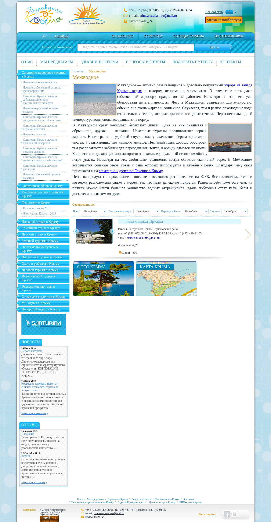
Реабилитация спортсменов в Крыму (43, 194)
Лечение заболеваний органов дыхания (42, 176)
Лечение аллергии (34, 134)
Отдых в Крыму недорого (131, 502)
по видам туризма (189, 36)
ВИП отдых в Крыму (190, 502)
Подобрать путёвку (193, 62)
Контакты (230, 62)
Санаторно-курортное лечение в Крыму (43, 74)
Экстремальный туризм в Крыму (40, 249)
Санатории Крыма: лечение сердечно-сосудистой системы (42, 118)
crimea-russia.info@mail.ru (158, 15)
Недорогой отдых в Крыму (41, 309)
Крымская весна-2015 (36, 208)
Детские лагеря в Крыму (162, 502)
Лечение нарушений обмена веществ (40, 110)
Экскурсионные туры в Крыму (38, 288)
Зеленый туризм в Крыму (40, 240)
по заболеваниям (229, 36)
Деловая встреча (31, 351)
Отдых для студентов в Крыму (44, 296)
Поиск (61, 36)
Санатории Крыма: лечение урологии (40, 167)
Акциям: (215, 211)
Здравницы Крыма (100, 62)
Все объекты (214, 12)
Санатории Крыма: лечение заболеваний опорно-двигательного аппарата (40, 100)
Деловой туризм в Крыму (40, 270)
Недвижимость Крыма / (169, 499)
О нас (27, 62)
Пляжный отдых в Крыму (40, 221)
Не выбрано (90, 211)
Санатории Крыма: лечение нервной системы (40, 127)
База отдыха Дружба (144, 221)
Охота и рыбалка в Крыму (40, 263)
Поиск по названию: (57, 47)
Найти (214, 47)
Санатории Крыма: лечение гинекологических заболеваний (42, 158)
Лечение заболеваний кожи (40, 82)
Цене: (76, 211)
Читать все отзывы (33, 482)
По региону (153, 36)
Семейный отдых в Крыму (41, 228)
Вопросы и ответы (145, 62)
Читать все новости (33, 413)
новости (30, 342)
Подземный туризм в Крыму (42, 257)
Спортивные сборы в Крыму (42, 186)
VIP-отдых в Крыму (36, 303)
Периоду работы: (171, 211)
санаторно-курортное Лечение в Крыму (130, 171)
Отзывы (29, 425)
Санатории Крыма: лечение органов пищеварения (40, 141)
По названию (123, 36)
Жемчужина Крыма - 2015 (39, 213)
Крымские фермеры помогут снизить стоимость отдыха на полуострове (39, 387)
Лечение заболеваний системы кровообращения (42, 89)
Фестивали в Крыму (36, 202)
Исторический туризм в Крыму (39, 278)
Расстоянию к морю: (120, 211)
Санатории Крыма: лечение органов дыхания (40, 150)
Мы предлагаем (56, 62)
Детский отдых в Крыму (39, 234)
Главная (78, 71)
